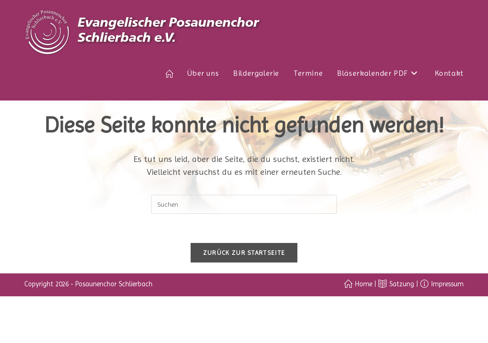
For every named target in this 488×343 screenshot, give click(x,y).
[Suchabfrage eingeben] (244, 204)
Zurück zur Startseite (244, 252)
